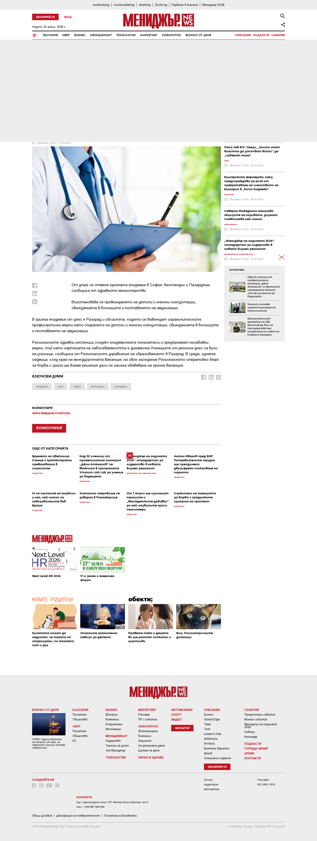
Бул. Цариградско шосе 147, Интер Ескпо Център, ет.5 (112, 802)
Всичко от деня (198, 35)
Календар (250, 736)
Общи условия (42, 815)
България (50, 35)
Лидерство (113, 740)
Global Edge (212, 719)
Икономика (113, 729)
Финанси (112, 714)
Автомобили (181, 709)
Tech (207, 729)
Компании (112, 719)
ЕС (74, 740)
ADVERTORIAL (237, 270)
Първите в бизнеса (184, 4)
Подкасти (261, 35)
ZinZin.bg (161, 4)
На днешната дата (151, 745)
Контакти (252, 758)
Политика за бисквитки (120, 815)
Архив (208, 753)
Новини (249, 731)
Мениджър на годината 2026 (260, 725)
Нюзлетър (182, 728)
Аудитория (211, 784)
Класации (144, 736)
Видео (176, 719)
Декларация (211, 789)
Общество (80, 719)
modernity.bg (101, 4)
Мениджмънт (101, 35)
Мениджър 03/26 (213, 4)
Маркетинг (148, 35)
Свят (66, 35)
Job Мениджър (115, 750)
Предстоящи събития (259, 714)
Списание (243, 35)
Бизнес (80, 35)
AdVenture (211, 738)
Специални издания (217, 758)
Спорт (176, 714)
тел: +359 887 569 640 (90, 807)
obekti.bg (145, 4)
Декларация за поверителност (78, 815)
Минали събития (255, 719)
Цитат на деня (149, 750)
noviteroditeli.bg (124, 4)
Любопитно (171, 35)
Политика (79, 714)
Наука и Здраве (151, 757)
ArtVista (209, 743)
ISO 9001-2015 (266, 784)
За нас (208, 779)
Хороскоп (145, 740)
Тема (207, 724)
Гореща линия (256, 748)
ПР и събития (147, 719)
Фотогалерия (148, 731)
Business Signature (216, 748)
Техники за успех (117, 745)
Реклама (144, 714)
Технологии (126, 35)
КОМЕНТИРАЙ (49, 428)
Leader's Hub (212, 733)
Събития (278, 35)
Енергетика (114, 724)
